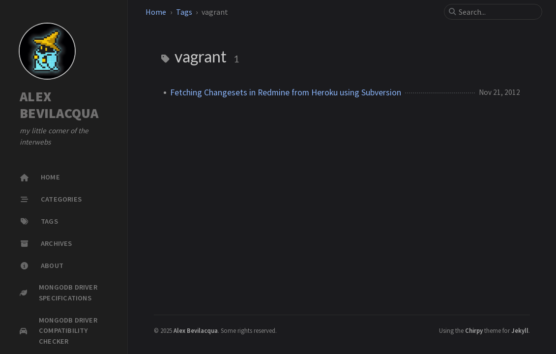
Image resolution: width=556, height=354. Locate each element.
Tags (184, 12)
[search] (497, 11)
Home (156, 12)
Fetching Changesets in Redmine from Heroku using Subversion (285, 92)
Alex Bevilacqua (196, 330)
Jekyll (519, 330)
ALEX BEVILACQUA (59, 104)
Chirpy (474, 330)
